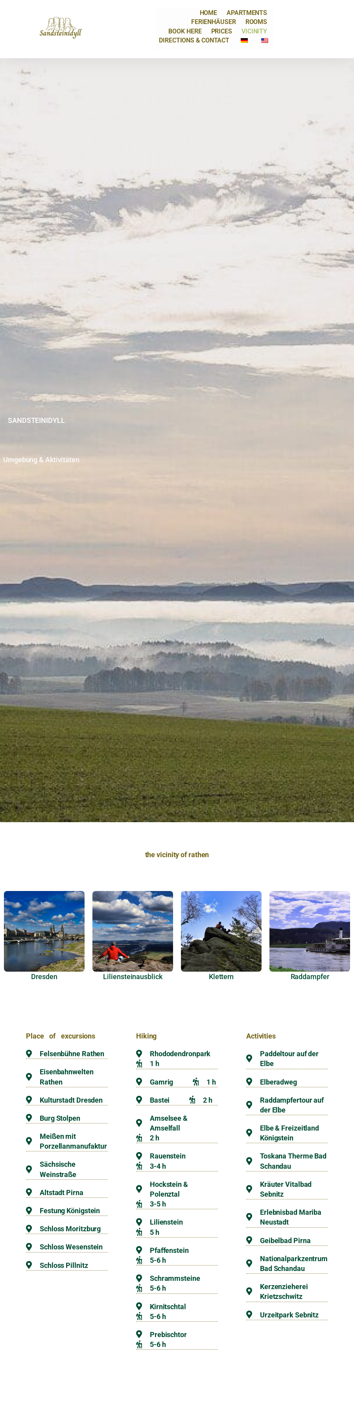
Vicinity (254, 31)
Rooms (256, 22)
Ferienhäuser (213, 22)
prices (221, 31)
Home (209, 13)
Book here (184, 31)
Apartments (247, 13)
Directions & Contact (194, 40)
